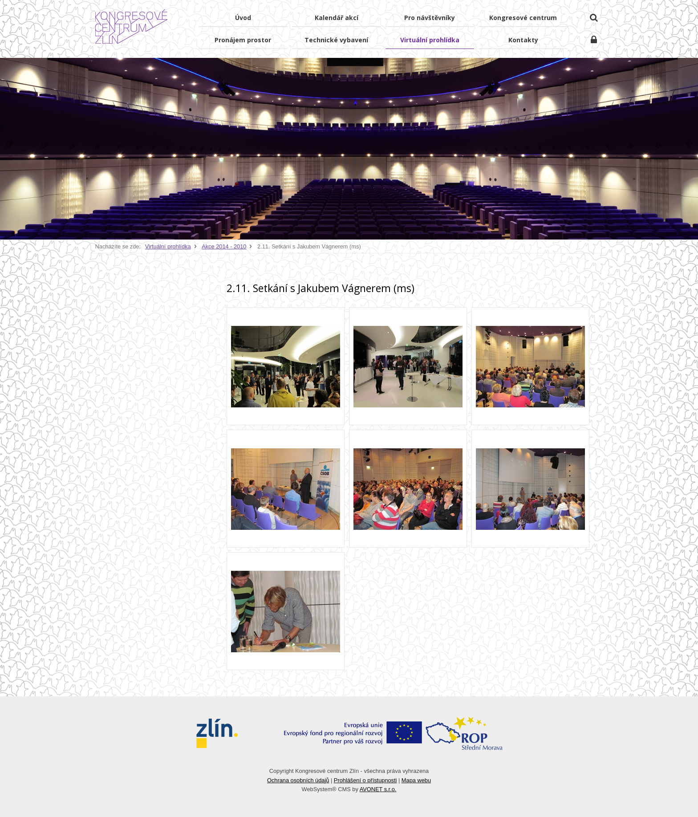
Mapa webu (416, 780)
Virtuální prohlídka (168, 246)
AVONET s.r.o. (378, 789)
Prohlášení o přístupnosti (365, 780)
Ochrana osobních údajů (298, 780)
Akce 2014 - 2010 (224, 246)
